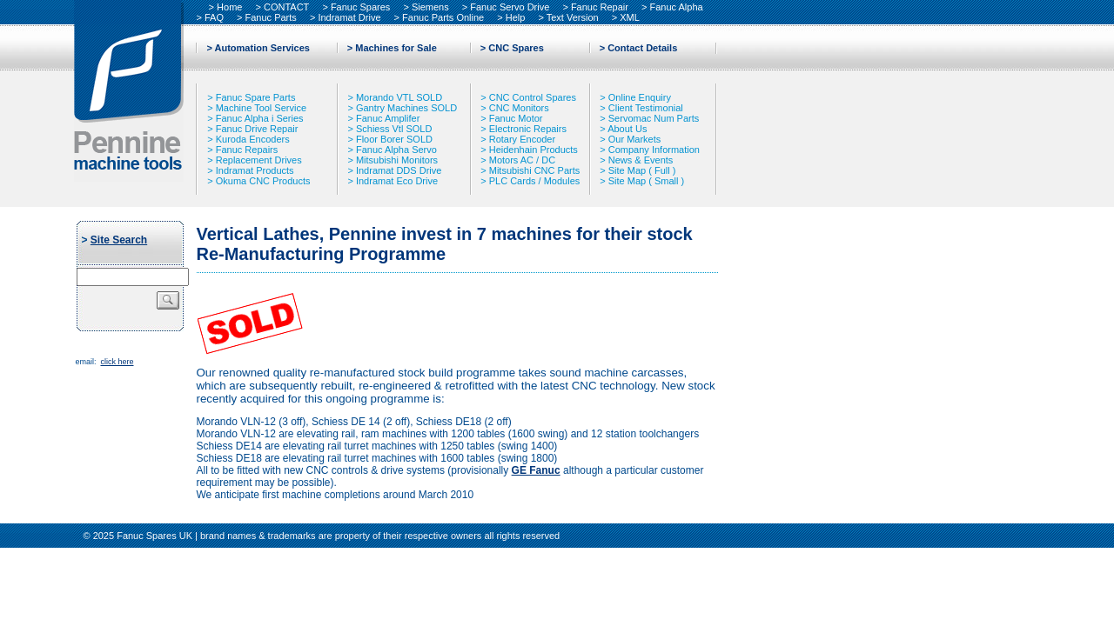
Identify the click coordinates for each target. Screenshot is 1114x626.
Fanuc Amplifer (387, 118)
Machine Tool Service (261, 108)
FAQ (214, 17)
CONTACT (286, 7)
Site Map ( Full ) (642, 170)
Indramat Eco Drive (397, 181)
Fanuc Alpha (675, 7)
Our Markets (634, 139)
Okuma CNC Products (263, 181)
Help (516, 17)
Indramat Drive (349, 17)
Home (229, 7)
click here (116, 361)
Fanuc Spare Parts (256, 97)
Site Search (119, 240)
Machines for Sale (396, 48)
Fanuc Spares (360, 7)
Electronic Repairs (528, 128)
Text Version (573, 17)
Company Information (654, 149)
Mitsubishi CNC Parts (534, 170)
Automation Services (262, 48)
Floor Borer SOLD (394, 139)
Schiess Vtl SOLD (394, 128)
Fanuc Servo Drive (509, 7)
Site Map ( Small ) (646, 181)
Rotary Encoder (522, 139)
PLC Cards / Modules (534, 181)
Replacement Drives (259, 160)
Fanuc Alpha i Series (260, 118)
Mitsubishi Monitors (397, 160)
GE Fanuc (536, 470)
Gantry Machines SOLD (406, 108)
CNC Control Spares (532, 97)
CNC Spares (516, 48)
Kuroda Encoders (253, 139)
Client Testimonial (645, 108)
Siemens (430, 7)
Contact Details (642, 48)
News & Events (641, 160)
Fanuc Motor (516, 118)
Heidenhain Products (533, 149)
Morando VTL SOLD (399, 97)
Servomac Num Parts (654, 118)
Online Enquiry (639, 97)
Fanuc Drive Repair (257, 128)
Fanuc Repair (599, 7)
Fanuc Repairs (247, 149)
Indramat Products (255, 170)
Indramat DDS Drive (398, 170)
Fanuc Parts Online (443, 17)
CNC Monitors (519, 108)
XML (630, 17)
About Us (627, 128)
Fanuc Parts (271, 17)
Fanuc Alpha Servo (396, 149)
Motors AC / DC (522, 160)
